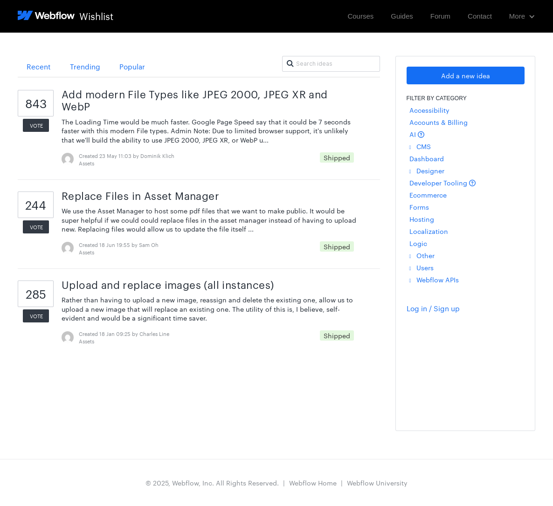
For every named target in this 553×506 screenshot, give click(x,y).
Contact (480, 16)
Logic (418, 243)
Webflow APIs (434, 279)
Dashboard (426, 158)
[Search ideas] (331, 64)
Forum (440, 16)
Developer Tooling (442, 182)
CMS (420, 146)
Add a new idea (465, 75)
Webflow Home (313, 482)
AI (416, 134)
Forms (419, 207)
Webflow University (377, 482)
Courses (360, 16)
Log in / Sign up (433, 308)
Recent (39, 66)
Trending (85, 66)
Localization (428, 231)
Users (421, 267)
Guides (402, 16)
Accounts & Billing (438, 122)
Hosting (421, 219)
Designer (426, 170)
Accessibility (429, 110)
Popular (132, 66)
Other (422, 255)
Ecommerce (428, 194)
